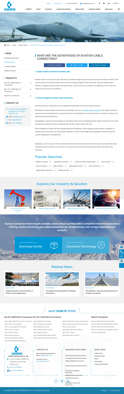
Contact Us (58, 3)
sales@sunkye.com (88, 3)
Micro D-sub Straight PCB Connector (15, 327)
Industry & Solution (63, 9)
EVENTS (28, 9)
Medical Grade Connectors (47, 208)
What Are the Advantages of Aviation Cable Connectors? (48, 45)
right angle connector (77, 166)
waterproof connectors (63, 162)
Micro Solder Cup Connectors (13, 324)
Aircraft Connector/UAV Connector (76, 366)
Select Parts (79, 9)
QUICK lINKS (99, 350)
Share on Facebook (54, 65)
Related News (62, 267)
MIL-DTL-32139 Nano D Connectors (12, 90)
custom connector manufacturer (86, 162)
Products (48, 9)
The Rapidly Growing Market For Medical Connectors (61, 292)
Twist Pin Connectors (11, 96)
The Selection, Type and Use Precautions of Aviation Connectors (101, 292)
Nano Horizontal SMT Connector (43, 329)
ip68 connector (59, 166)
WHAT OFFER (62, 311)
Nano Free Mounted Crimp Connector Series (75, 321)
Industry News (23, 45)
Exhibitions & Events (11, 58)
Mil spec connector (43, 162)
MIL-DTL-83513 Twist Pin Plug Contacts (102, 321)
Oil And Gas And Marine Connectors (18, 209)
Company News (10, 66)
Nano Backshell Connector (41, 327)
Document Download (101, 364)
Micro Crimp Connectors (11, 329)
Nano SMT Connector (68, 332)
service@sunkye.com (42, 361)
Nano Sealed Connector (40, 332)
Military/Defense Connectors (77, 208)
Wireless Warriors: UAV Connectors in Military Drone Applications (19, 292)
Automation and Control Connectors (72, 384)
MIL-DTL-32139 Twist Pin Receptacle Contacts (104, 329)
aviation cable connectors (92, 110)
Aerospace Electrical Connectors (106, 208)
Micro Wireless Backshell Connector (15, 341)
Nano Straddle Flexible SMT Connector (44, 335)
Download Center (30, 246)
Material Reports (10, 71)
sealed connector (65, 170)
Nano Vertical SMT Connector (71, 335)
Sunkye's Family (94, 9)
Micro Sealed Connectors (12, 335)
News (49, 3)
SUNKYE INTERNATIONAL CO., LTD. (24, 390)
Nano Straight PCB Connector (42, 321)
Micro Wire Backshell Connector (13, 338)
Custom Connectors (72, 378)
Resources (109, 9)
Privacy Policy (115, 390)
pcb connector (108, 162)
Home (38, 9)
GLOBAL (115, 3)
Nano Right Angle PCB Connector (72, 329)
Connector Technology (81, 246)
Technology (98, 361)
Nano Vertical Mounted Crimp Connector (45, 338)
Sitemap (103, 390)
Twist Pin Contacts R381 (98, 332)
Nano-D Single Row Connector (42, 324)
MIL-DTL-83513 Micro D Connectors (12, 84)
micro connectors (43, 166)
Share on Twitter (77, 65)
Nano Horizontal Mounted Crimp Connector (75, 324)
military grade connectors (45, 170)
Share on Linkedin (99, 65)
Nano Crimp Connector (69, 327)
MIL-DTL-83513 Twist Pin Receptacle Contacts (104, 324)
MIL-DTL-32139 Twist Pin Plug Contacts (102, 327)
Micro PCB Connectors (11, 332)
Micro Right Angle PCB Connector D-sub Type (17, 321)
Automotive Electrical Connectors (75, 355)
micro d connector (96, 166)
